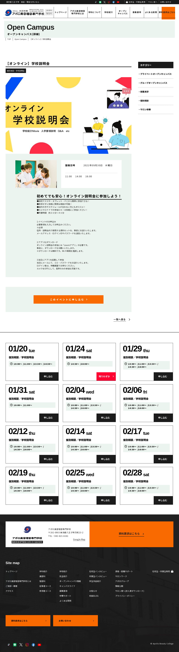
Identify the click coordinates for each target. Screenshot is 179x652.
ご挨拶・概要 (11, 586)
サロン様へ (152, 2)
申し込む (48, 376)
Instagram (109, 2)
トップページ (61, 12)
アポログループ (122, 581)
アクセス (9, 591)
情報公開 (119, 586)
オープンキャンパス (123, 12)
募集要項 (137, 12)
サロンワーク (121, 576)
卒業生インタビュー (98, 576)
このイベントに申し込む (67, 299)
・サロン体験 (144, 109)
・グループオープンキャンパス (152, 82)
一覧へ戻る (120, 319)
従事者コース (45, 586)
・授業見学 (143, 91)
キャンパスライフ (67, 586)
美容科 (42, 576)
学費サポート (65, 595)
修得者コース (45, 591)
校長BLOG (93, 595)
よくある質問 (151, 12)
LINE (100, 2)
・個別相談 (143, 100)
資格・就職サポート (124, 571)
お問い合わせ (165, 2)
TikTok (95, 2)
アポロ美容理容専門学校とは (77, 12)
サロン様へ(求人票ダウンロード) (129, 591)
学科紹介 (43, 571)
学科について (94, 12)
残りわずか (104, 376)
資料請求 (167, 12)
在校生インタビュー (98, 571)
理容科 (42, 581)
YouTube (118, 2)
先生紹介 (63, 576)
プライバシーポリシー (125, 595)
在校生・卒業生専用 (137, 2)
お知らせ (93, 591)
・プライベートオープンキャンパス (155, 73)
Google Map (79, 539)
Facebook (113, 2)
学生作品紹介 (95, 581)
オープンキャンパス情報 (70, 581)
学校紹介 (108, 12)
